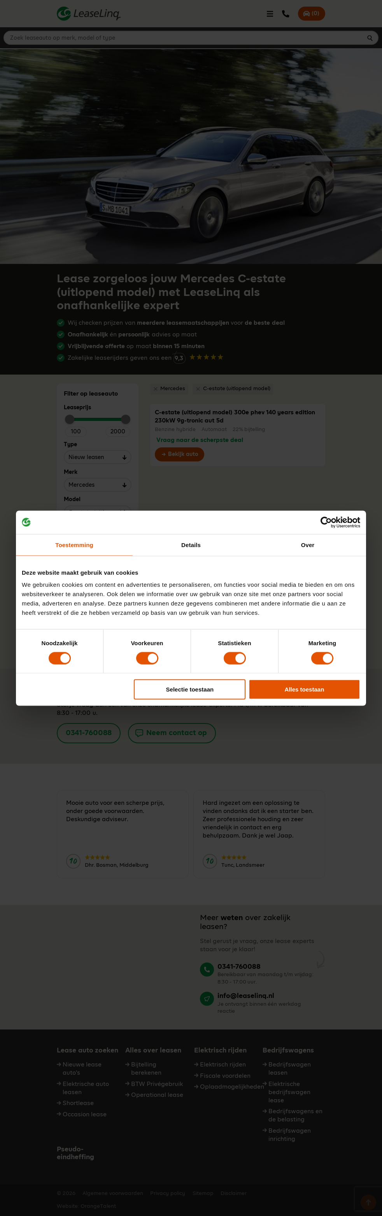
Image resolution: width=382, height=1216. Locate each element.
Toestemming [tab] (74, 544)
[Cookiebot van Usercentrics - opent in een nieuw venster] (326, 522)
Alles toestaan (304, 689)
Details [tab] (191, 544)
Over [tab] (308, 544)
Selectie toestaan (190, 689)
